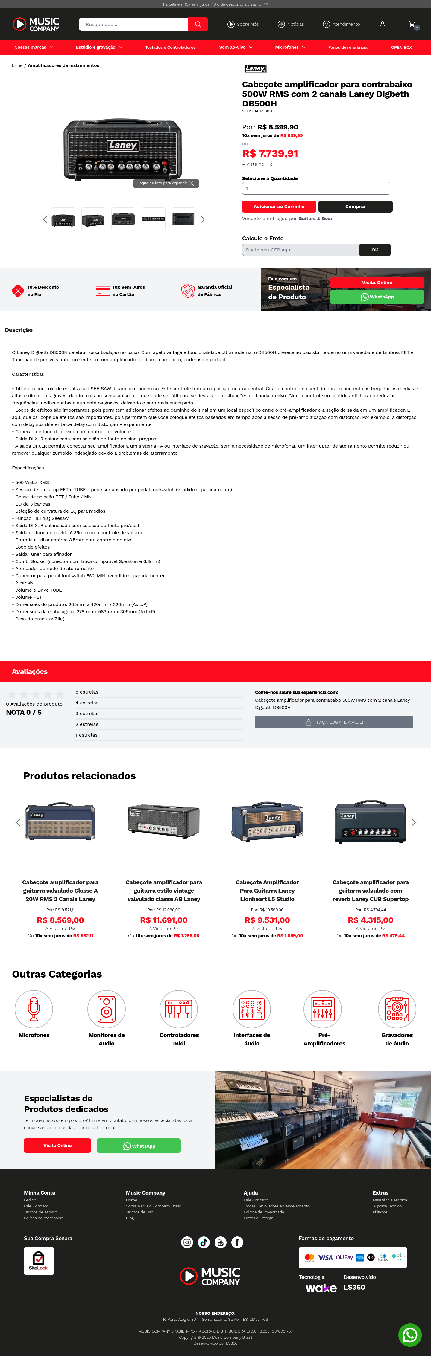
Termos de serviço (40, 1212)
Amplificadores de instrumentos (63, 65)
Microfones (286, 47)
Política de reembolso (43, 1217)
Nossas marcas (30, 47)
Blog (130, 1217)
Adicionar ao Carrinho (279, 206)
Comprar (355, 206)
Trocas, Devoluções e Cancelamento (276, 1206)
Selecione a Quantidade (270, 178)
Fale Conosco (36, 1206)
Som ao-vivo (232, 47)
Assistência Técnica (389, 1200)
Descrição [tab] (19, 329)
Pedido (30, 1200)
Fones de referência (348, 47)
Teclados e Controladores (170, 47)
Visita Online (377, 282)
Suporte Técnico (387, 1206)
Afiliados (380, 1212)
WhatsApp (377, 297)
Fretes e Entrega (258, 1217)
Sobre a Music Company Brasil (153, 1206)
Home (16, 65)
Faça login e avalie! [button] (334, 722)
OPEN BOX (401, 47)
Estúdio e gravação (95, 47)
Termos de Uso (140, 1212)
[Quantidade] (316, 188)
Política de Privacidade (264, 1212)
